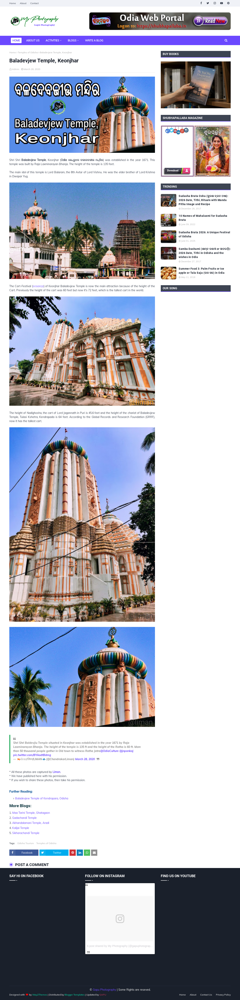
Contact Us (206, 994)
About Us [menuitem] (32, 40)
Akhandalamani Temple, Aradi (30, 823)
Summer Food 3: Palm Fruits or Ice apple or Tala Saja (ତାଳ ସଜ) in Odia (201, 270)
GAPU (102, 994)
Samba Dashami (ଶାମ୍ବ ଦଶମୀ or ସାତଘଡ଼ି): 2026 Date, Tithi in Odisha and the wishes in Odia (205, 253)
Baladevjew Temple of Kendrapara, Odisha (41, 798)
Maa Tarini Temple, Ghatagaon (31, 813)
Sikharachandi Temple (25, 833)
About (23, 3)
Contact (34, 3)
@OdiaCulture (109, 751)
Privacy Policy (223, 994)
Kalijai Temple (20, 828)
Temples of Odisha (28, 52)
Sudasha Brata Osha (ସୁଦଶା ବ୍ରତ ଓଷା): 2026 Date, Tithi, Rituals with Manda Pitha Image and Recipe (203, 200)
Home (12, 3)
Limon (56, 772)
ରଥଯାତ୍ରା (38, 286)
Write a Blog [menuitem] (94, 40)
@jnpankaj (126, 751)
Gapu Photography (104, 989)
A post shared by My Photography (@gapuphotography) (120, 946)
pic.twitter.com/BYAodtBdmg (32, 755)
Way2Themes (39, 994)
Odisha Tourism (25, 843)
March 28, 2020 (85, 759)
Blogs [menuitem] (72, 40)
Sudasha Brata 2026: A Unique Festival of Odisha (204, 234)
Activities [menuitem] (52, 40)
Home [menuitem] (16, 40)
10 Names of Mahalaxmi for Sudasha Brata (203, 217)
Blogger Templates (74, 994)
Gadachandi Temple (24, 818)
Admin (15, 69)
